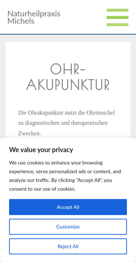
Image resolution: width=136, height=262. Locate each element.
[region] (68, 200)
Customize (68, 226)
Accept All (68, 207)
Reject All (68, 246)
